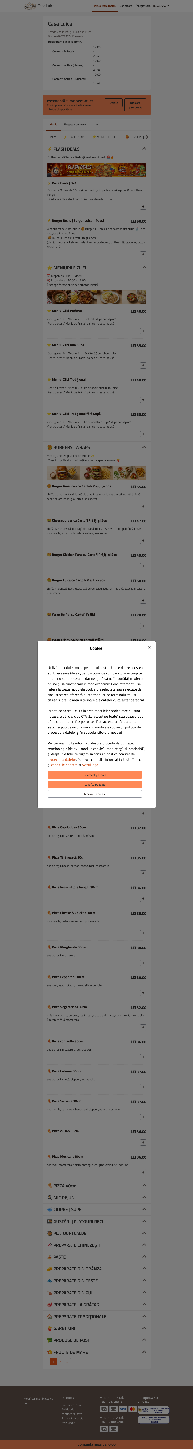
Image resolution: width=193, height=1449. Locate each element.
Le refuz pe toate (94, 784)
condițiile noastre (64, 765)
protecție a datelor (62, 759)
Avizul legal (90, 765)
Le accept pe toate (94, 775)
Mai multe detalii (94, 794)
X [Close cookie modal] (149, 647)
